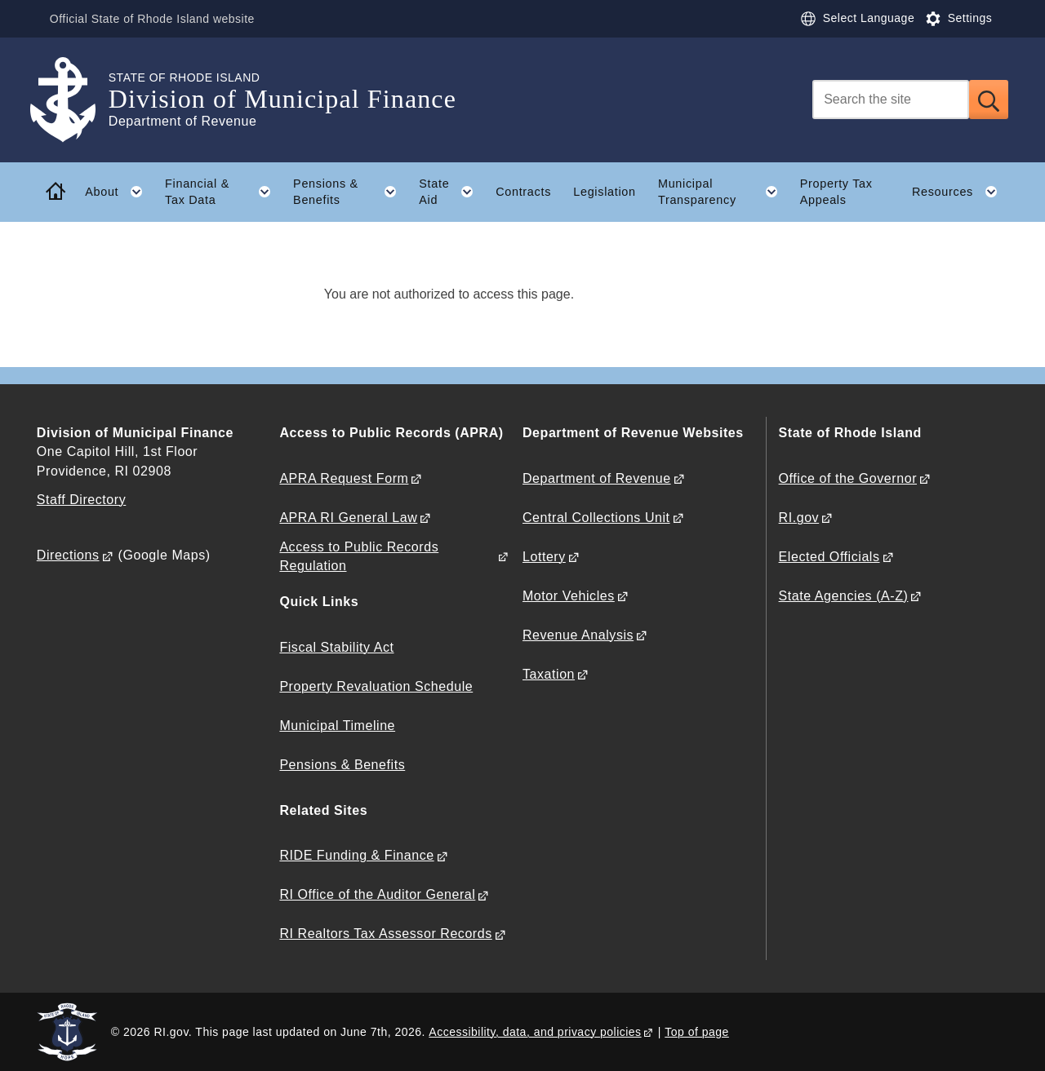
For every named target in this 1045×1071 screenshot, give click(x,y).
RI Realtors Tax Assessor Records (385, 933)
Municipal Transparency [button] (723, 192)
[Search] (890, 99)
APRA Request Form (343, 478)
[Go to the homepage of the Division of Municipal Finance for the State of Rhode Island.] (73, 100)
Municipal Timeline (337, 725)
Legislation (604, 191)
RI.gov (799, 517)
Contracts (523, 191)
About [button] (119, 192)
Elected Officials (829, 557)
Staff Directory (81, 500)
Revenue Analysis (578, 635)
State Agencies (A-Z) (844, 596)
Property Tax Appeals (836, 192)
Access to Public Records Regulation (358, 556)
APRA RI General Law (348, 517)
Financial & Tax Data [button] (223, 192)
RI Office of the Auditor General (377, 894)
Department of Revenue (596, 478)
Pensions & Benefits (342, 765)
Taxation (548, 674)
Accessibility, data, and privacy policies (535, 1031)
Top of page (697, 1031)
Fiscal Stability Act (336, 647)
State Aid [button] (451, 192)
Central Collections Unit (596, 517)
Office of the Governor (848, 478)
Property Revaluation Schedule (376, 686)
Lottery (544, 557)
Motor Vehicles (568, 596)
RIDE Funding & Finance (356, 855)
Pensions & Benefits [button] (350, 192)
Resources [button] (960, 192)
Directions (68, 555)
